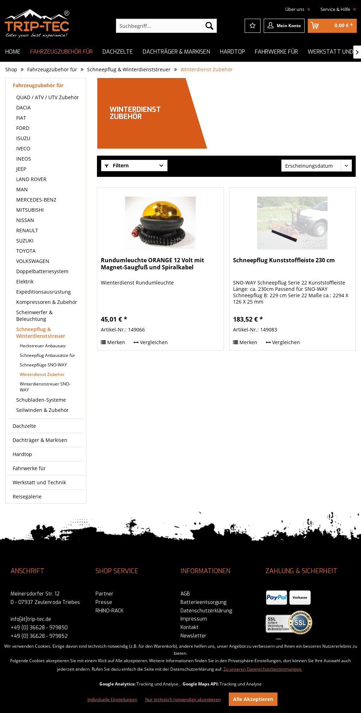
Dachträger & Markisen (40, 440)
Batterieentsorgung (203, 602)
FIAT (21, 117)
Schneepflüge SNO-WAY (43, 365)
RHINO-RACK (109, 610)
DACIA (23, 107)
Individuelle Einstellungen (112, 699)
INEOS (23, 158)
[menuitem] (166, 26)
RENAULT (27, 230)
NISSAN (25, 220)
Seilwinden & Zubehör (42, 410)
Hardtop (22, 454)
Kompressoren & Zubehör (46, 302)
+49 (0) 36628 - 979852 (39, 636)
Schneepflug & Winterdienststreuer (40, 332)
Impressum (193, 619)
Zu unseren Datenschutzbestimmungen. (263, 669)
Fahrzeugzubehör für (38, 85)
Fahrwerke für (29, 468)
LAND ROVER (31, 179)
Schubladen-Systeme (41, 399)
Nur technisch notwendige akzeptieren (183, 699)
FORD (22, 128)
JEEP (21, 169)
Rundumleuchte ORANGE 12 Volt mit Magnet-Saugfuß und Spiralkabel (152, 264)
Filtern (117, 165)
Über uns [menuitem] (295, 9)
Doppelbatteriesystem (42, 271)
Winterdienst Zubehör (42, 374)
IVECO (23, 148)
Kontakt (189, 627)
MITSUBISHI (30, 209)
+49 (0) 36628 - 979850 (39, 627)
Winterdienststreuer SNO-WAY (45, 387)
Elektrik (24, 281)
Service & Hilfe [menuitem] (335, 9)
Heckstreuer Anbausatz (43, 346)
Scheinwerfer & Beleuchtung (34, 315)
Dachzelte (24, 426)
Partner (105, 594)
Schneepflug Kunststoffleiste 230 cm (284, 260)
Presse (104, 602)
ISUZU (23, 138)
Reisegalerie (27, 496)
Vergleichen (151, 342)
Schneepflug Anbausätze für (47, 355)
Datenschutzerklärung (206, 610)
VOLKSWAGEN (32, 261)
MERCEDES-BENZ (36, 199)
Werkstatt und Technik (39, 482)
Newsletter (193, 636)
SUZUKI (24, 240)
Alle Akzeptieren (253, 699)
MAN (22, 189)
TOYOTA (26, 250)
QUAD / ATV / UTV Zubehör (47, 97)
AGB (185, 594)
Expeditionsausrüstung (43, 291)
